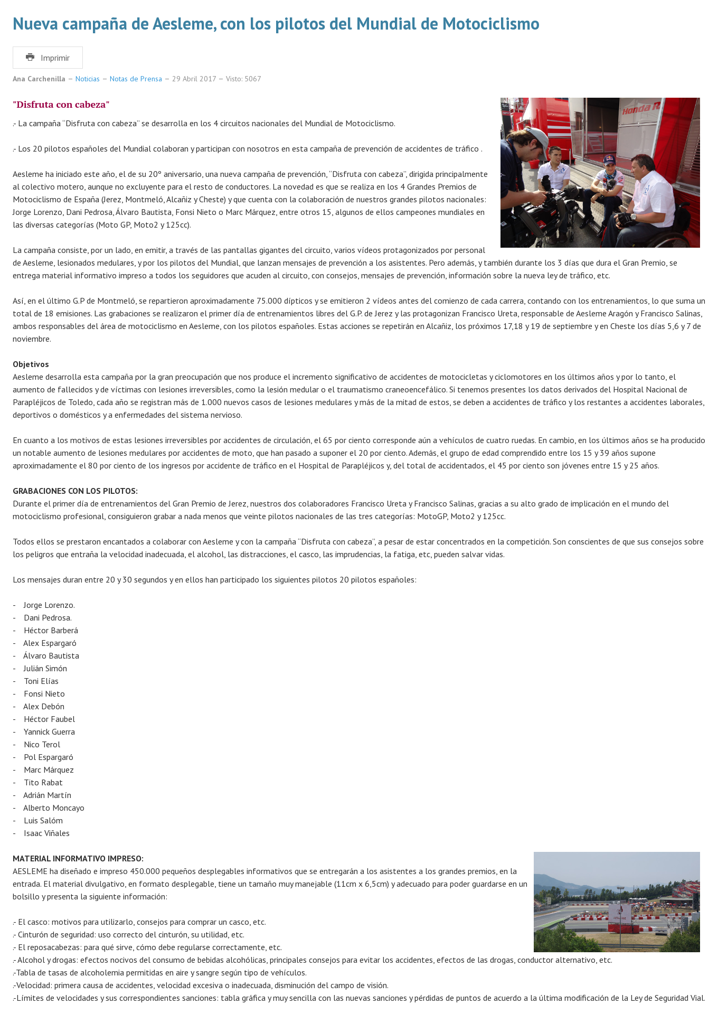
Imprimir (48, 57)
